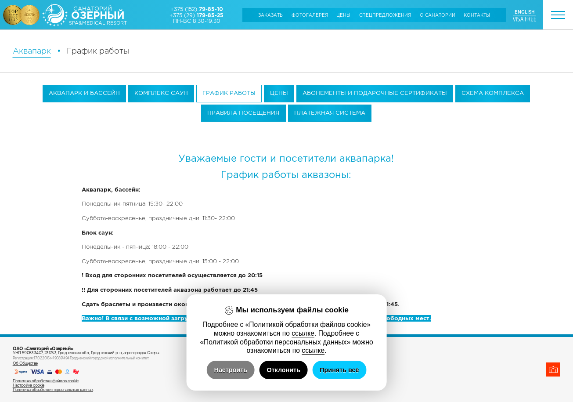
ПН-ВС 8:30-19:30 (196, 21)
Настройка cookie (28, 385)
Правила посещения (243, 112)
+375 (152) (196, 9)
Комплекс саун (161, 93)
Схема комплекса (492, 93)
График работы (229, 93)
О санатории (437, 15)
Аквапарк (32, 51)
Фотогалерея (310, 15)
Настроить (231, 369)
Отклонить (283, 369)
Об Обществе (25, 363)
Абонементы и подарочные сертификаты (375, 93)
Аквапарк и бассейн (84, 93)
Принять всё (339, 369)
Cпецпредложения (385, 15)
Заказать (270, 15)
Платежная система (329, 112)
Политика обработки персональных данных (53, 390)
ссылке (303, 333)
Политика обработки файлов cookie (46, 381)
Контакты (477, 15)
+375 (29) (196, 15)
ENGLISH (525, 11)
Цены (343, 15)
